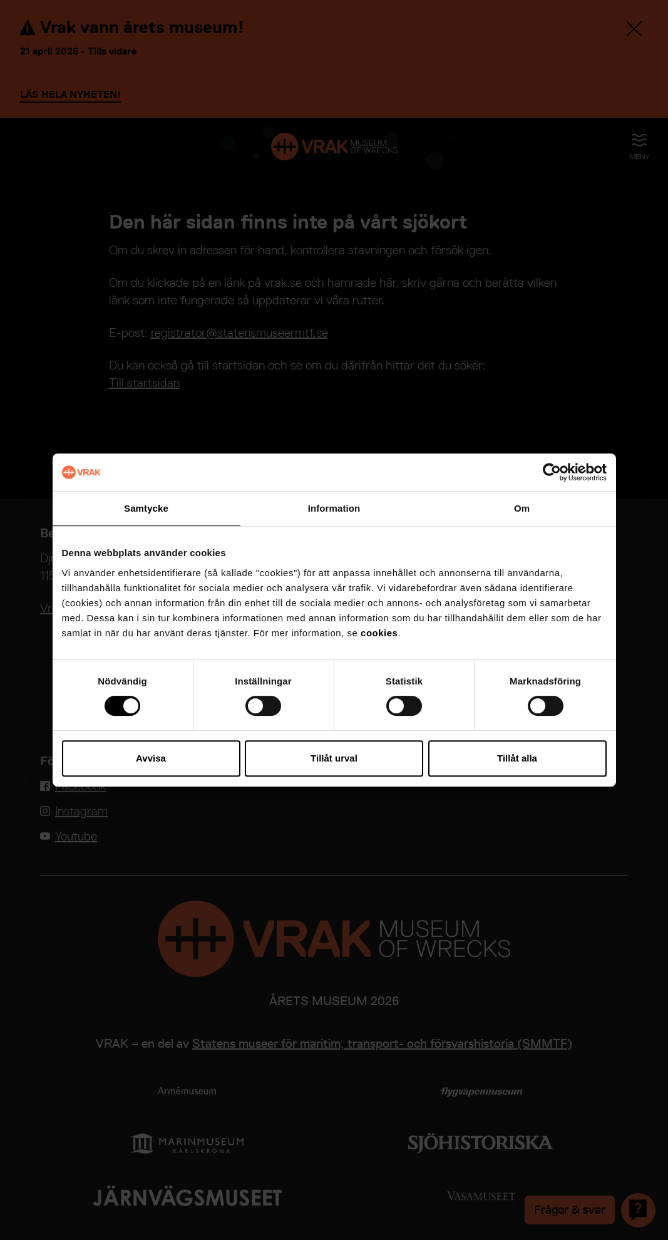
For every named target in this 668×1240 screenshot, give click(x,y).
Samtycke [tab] (146, 508)
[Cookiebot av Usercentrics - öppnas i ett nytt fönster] (552, 472)
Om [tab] (522, 508)
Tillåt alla (517, 758)
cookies (379, 633)
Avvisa (151, 758)
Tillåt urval (334, 758)
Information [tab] (334, 508)
